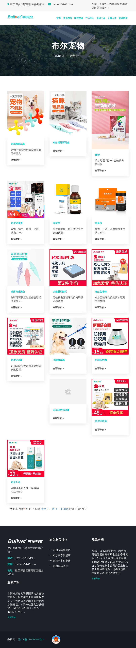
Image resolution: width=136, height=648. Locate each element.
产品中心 (89, 18)
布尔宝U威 (16, 360)
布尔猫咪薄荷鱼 (61, 142)
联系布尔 (123, 18)
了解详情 (96, 578)
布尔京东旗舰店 (62, 555)
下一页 (59, 509)
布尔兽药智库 (60, 566)
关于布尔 (67, 18)
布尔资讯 (78, 18)
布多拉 (98, 223)
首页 (58, 18)
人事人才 (112, 18)
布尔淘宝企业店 (62, 560)
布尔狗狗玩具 (18, 143)
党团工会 (100, 18)
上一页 (51, 509)
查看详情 (15, 159)
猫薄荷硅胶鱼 (18, 291)
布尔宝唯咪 (101, 291)
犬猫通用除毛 (60, 291)
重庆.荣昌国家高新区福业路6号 (26, 4)
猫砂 (97, 154)
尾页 (66, 509)
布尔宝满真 (17, 223)
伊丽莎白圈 (101, 360)
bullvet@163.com (60, 4)
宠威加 (56, 223)
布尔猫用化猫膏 (61, 409)
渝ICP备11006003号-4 (31, 639)
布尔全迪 (15, 482)
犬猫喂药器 (59, 360)
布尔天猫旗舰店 (62, 550)
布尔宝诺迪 (101, 421)
